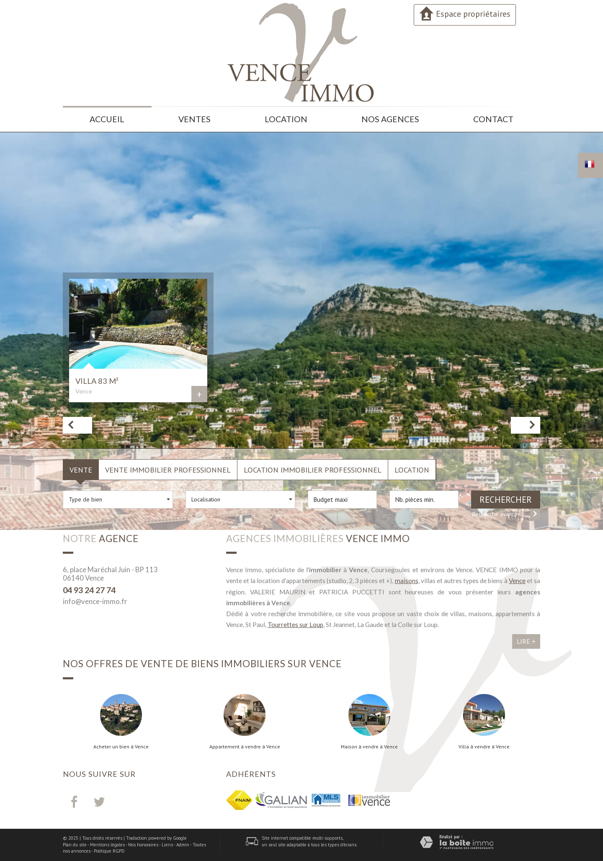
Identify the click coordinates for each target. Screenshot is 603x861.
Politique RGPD (109, 851)
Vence (517, 580)
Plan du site (75, 845)
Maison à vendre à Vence (369, 746)
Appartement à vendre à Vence (244, 746)
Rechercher (505, 499)
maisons (406, 580)
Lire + (526, 641)
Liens (167, 845)
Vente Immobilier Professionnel (168, 470)
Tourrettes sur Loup (295, 624)
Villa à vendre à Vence (484, 746)
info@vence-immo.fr (95, 601)
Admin (182, 845)
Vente (81, 470)
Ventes (194, 119)
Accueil (107, 119)
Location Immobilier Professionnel (312, 470)
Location (286, 119)
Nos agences (390, 119)
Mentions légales (107, 845)
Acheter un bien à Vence (121, 746)
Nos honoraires (143, 845)
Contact (493, 119)
